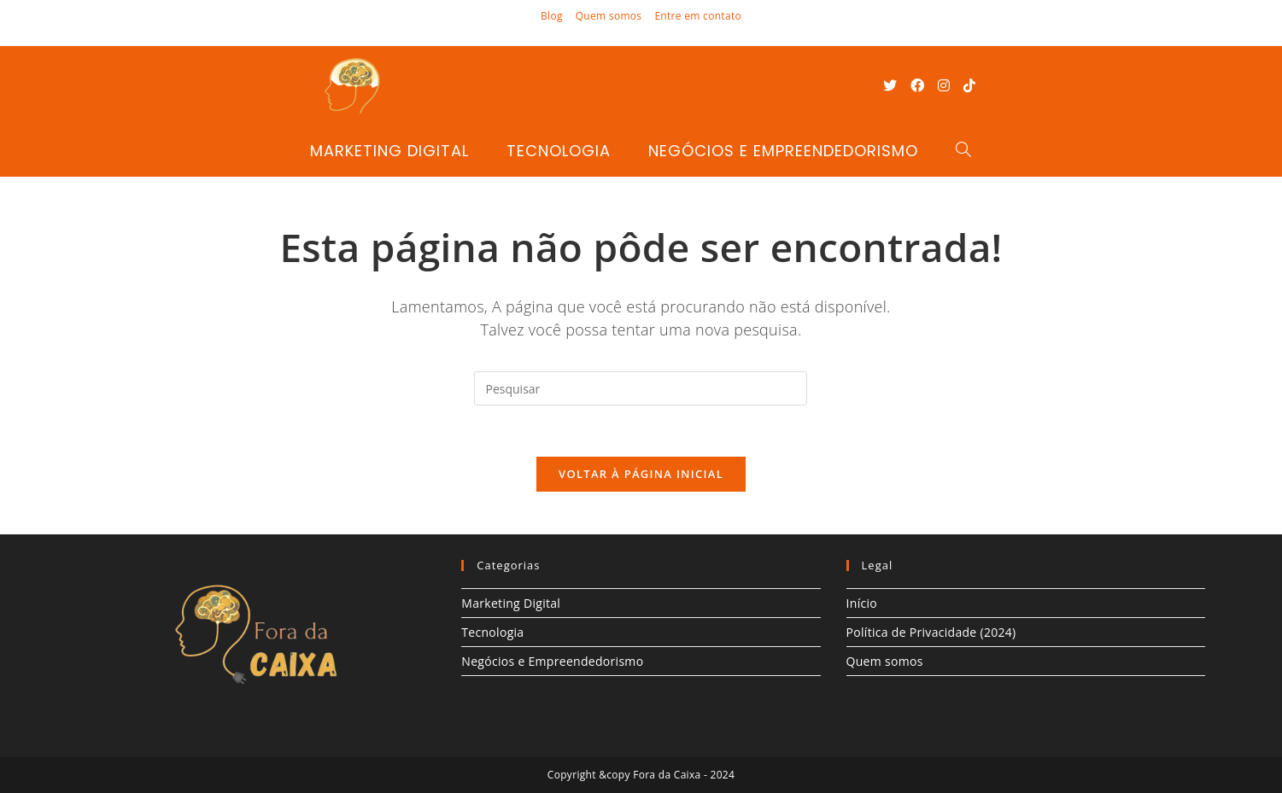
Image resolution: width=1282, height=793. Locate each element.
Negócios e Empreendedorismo (552, 661)
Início (862, 603)
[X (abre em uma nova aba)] (890, 85)
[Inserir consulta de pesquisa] (640, 388)
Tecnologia (492, 632)
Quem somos (609, 16)
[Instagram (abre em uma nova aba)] (944, 85)
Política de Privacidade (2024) (931, 632)
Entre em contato (697, 16)
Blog (552, 16)
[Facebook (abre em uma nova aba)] (917, 85)
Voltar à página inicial (641, 473)
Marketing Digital (510, 603)
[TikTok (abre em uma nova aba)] (969, 85)
